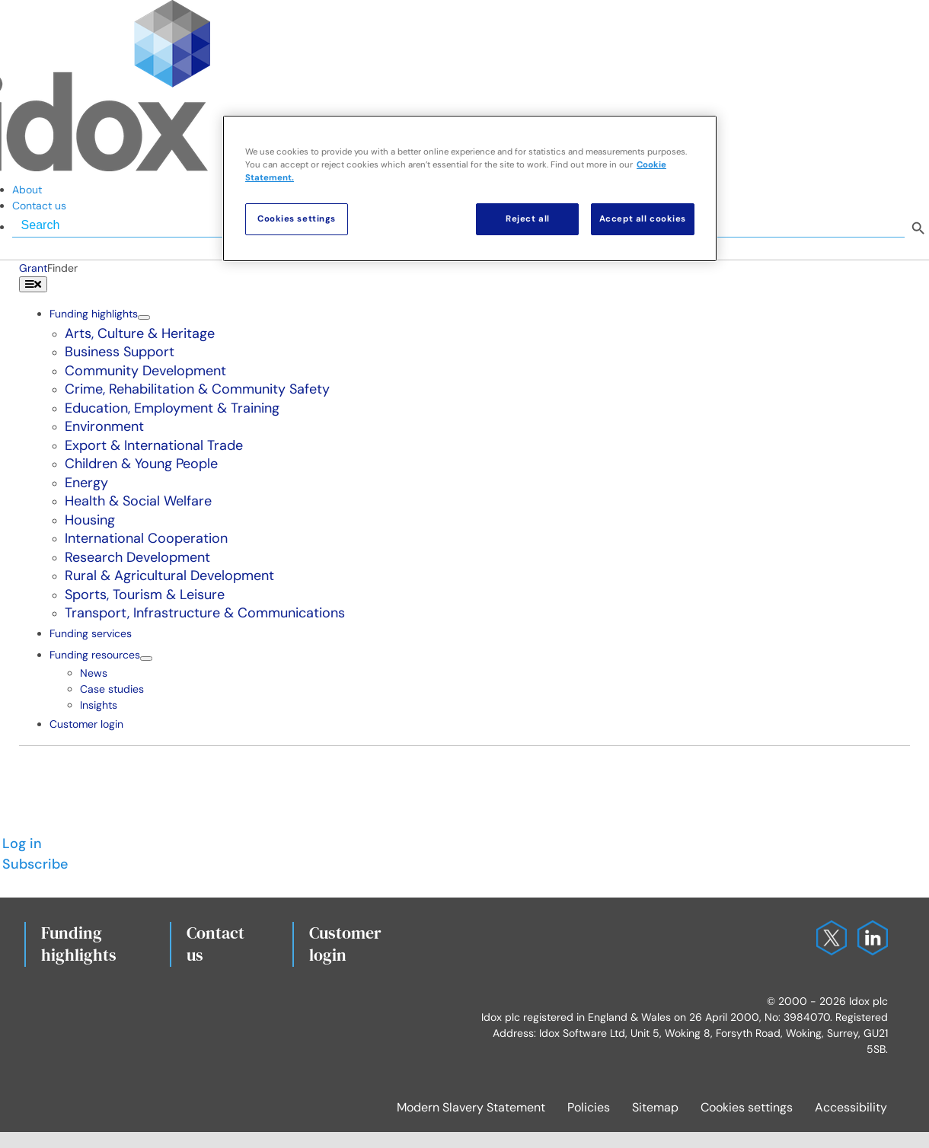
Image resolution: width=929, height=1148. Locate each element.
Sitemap (655, 1107)
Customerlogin (345, 944)
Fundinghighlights (79, 944)
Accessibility (851, 1107)
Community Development (145, 371)
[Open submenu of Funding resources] (146, 658)
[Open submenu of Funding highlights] (144, 317)
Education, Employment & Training (172, 408)
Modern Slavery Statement (471, 1107)
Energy (86, 483)
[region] (469, 188)
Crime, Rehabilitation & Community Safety (197, 389)
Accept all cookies (642, 219)
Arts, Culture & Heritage (140, 333)
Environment (104, 426)
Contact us (215, 944)
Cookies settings (747, 1107)
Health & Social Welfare (138, 501)
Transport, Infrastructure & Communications (205, 613)
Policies (588, 1107)
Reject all (528, 219)
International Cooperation (146, 538)
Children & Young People (141, 463)
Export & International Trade (154, 445)
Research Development (137, 557)
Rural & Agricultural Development (169, 575)
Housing (90, 520)
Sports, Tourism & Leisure (145, 594)
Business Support (119, 352)
